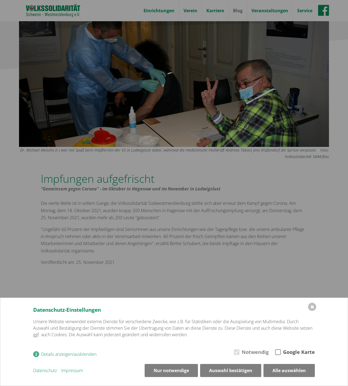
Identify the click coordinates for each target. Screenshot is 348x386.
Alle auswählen (289, 370)
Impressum (72, 370)
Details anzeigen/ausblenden (69, 354)
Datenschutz (45, 370)
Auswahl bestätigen (230, 370)
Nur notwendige (171, 370)
